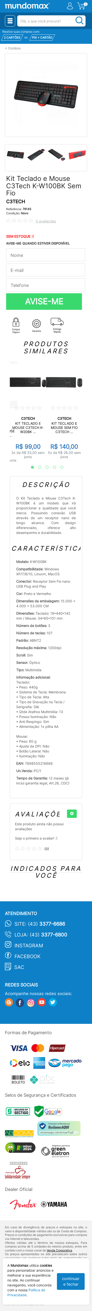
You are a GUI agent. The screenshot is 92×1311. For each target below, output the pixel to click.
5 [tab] (59, 467)
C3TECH (15, 201)
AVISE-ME (44, 301)
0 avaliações (46, 221)
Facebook (27, 956)
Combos (14, 48)
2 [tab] (37, 467)
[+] (72, 814)
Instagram (28, 946)
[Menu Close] (10, 21)
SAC (19, 967)
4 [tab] (52, 467)
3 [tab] (44, 467)
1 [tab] (29, 467)
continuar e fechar (70, 1281)
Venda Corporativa (59, 1250)
